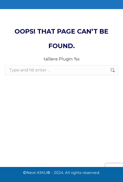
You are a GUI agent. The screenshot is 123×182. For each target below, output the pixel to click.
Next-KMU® (38, 172)
